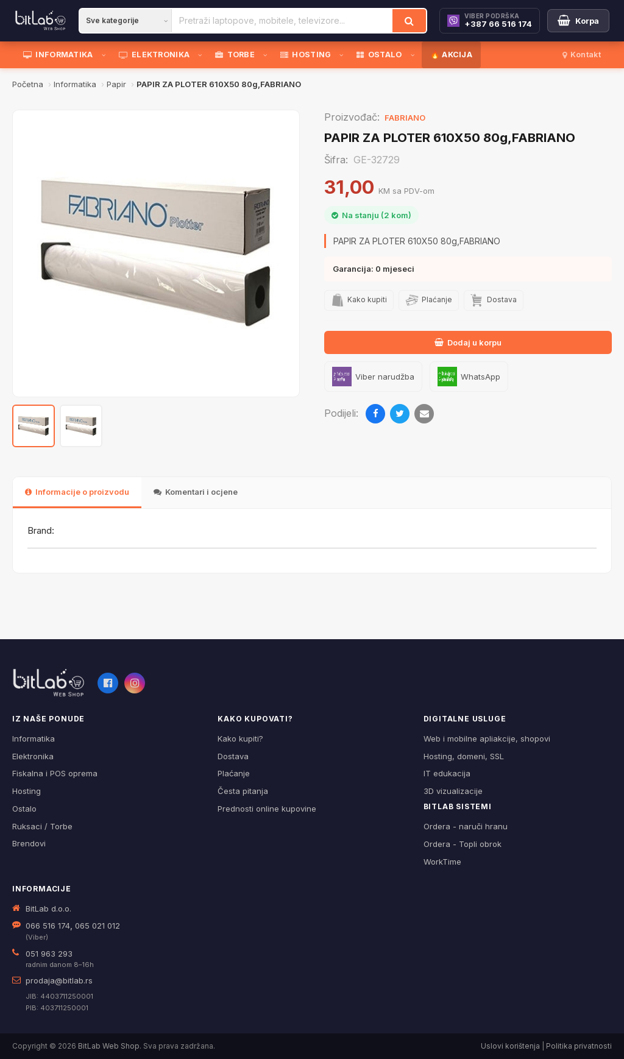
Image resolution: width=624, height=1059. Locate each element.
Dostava (233, 756)
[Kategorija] (125, 20)
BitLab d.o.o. (48, 908)
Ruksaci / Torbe (42, 826)
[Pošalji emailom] (424, 413)
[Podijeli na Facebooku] (375, 413)
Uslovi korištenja (510, 1045)
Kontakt (581, 54)
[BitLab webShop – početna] (48, 683)
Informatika (33, 738)
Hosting (26, 791)
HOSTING (305, 54)
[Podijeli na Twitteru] (400, 413)
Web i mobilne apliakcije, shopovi (487, 738)
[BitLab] (40, 20)
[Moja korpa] (578, 20)
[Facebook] (108, 683)
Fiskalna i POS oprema (55, 773)
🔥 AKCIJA (451, 54)
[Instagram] (134, 683)
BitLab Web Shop (109, 1045)
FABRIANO (405, 117)
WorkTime (442, 861)
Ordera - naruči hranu (466, 826)
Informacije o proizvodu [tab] (77, 492)
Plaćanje (234, 773)
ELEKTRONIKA (154, 54)
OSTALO (379, 54)
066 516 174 (48, 925)
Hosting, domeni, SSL (464, 756)
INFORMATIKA (58, 54)
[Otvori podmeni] (106, 54)
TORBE (235, 54)
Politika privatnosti (579, 1045)
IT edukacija (447, 773)
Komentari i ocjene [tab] (196, 492)
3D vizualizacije (453, 791)
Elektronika (33, 756)
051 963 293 (49, 953)
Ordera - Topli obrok (463, 844)
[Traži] (409, 20)
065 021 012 (97, 925)
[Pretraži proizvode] (282, 20)
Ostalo (24, 808)
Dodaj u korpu (468, 342)
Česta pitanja (243, 791)
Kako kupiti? (240, 738)
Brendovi (29, 843)
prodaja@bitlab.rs (59, 980)
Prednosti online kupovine (267, 808)
